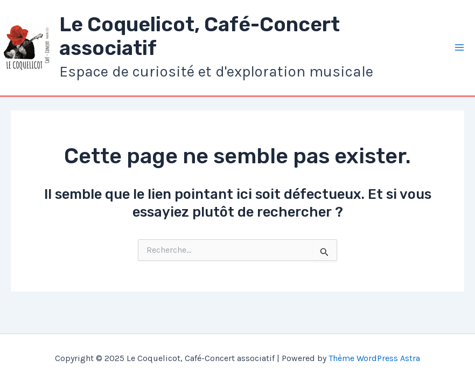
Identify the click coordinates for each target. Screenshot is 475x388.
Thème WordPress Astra (374, 358)
